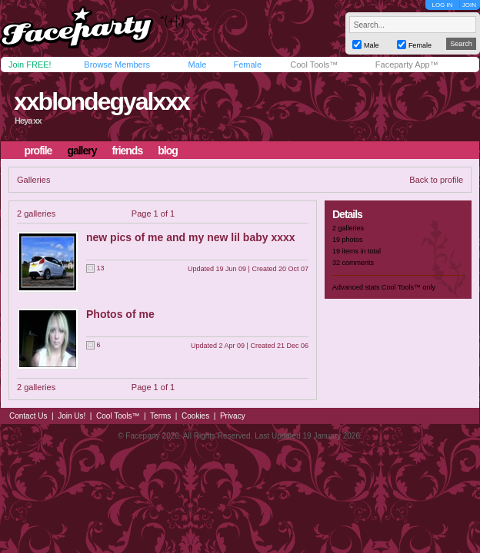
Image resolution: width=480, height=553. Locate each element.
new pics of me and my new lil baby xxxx (190, 237)
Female (247, 64)
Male (197, 64)
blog (168, 150)
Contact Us (28, 416)
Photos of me (120, 314)
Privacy (232, 416)
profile (38, 150)
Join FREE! (30, 64)
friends (127, 150)
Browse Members (117, 64)
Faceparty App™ (406, 64)
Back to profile (436, 179)
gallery (81, 150)
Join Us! (71, 416)
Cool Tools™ (314, 64)
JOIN (469, 5)
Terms (160, 416)
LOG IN (442, 5)
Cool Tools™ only (408, 287)
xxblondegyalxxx (101, 101)
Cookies (195, 416)
